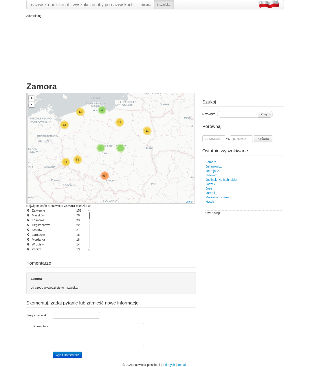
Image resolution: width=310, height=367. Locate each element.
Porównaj (263, 138)
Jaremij (211, 193)
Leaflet (189, 201)
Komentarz (40, 326)
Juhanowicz (214, 166)
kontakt (182, 365)
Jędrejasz (212, 171)
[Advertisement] (155, 49)
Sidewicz (212, 175)
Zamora (211, 162)
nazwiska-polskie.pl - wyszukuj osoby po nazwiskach (82, 4)
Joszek (210, 184)
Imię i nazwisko (38, 315)
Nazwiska (163, 4)
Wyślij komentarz (67, 355)
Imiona (145, 4)
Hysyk (210, 201)
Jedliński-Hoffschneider (221, 179)
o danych (168, 365)
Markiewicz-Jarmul (218, 197)
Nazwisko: (209, 114)
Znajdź (265, 114)
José (209, 188)
